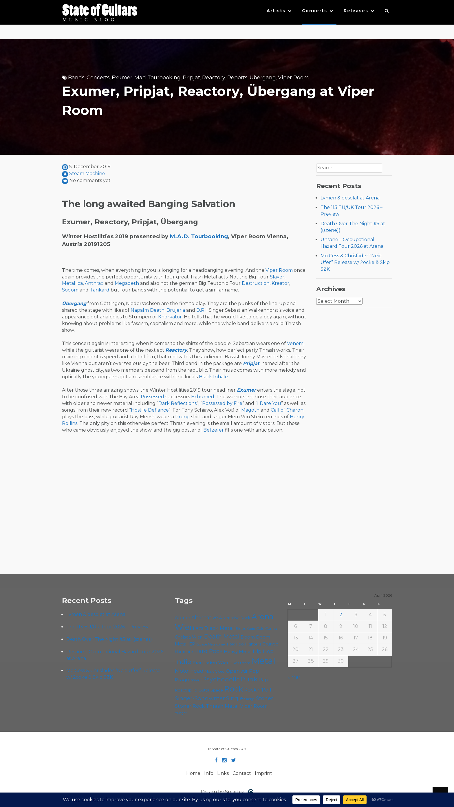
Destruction (256, 283)
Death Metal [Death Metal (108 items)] (221, 636)
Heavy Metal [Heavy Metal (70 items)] (238, 651)
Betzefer (213, 430)
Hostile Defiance (150, 410)
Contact (242, 773)
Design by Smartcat (227, 792)
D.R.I (201, 310)
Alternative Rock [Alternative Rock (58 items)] (234, 617)
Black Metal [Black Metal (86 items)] (219, 628)
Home (193, 773)
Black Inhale (213, 376)
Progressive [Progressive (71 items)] (188, 680)
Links (223, 773)
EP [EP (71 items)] (192, 644)
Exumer (122, 77)
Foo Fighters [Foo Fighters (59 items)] (248, 644)
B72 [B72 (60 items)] (199, 628)
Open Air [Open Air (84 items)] (237, 671)
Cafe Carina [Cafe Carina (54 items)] (266, 628)
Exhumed (202, 396)
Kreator (280, 283)
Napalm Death (147, 310)
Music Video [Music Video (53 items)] (215, 671)
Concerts (314, 10)
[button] (387, 12)
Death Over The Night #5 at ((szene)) (109, 639)
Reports (237, 77)
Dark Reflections (177, 403)
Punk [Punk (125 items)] (249, 679)
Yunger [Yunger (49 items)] (181, 713)
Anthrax (94, 283)
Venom (295, 343)
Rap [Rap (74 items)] (263, 680)
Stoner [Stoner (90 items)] (264, 698)
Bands (76, 77)
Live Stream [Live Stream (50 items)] (240, 663)
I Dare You (269, 403)
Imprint (263, 773)
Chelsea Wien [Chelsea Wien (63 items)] (189, 637)
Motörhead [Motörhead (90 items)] (189, 671)
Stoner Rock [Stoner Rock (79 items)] (190, 706)
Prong (182, 416)
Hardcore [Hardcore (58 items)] (184, 651)
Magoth (250, 410)
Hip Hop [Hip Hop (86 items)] (263, 651)
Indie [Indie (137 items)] (183, 662)
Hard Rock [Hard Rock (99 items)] (208, 651)
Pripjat (191, 77)
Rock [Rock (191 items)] (233, 688)
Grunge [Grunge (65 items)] (270, 644)
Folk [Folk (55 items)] (231, 644)
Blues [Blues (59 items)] (240, 628)
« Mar (294, 677)
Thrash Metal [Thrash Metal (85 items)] (222, 706)
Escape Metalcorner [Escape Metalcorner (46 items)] (211, 644)
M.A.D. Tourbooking (199, 236)
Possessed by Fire (222, 403)
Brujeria (175, 310)
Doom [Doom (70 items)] (248, 637)
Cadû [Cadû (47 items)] (251, 629)
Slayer (277, 277)
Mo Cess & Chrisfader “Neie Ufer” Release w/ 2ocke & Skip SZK (355, 262)
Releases (356, 10)
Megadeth (127, 283)
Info (208, 773)
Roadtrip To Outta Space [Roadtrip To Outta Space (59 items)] (199, 690)
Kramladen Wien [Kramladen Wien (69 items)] (211, 662)
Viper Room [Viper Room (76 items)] (254, 706)
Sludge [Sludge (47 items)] (249, 699)
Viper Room (293, 77)
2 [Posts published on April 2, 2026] (340, 614)
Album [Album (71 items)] (182, 617)
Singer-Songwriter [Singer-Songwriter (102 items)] (200, 698)
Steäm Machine (87, 173)
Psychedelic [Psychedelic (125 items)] (221, 679)
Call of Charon (287, 410)
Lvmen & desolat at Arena (350, 198)
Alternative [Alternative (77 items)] (204, 617)
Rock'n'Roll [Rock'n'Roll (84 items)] (257, 690)
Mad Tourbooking (157, 77)
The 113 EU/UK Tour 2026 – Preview (107, 627)
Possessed (152, 396)
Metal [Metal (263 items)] (263, 661)
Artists (276, 10)
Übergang (263, 77)
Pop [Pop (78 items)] (254, 671)
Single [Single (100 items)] (234, 698)
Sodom (70, 290)
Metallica (72, 283)
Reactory (213, 77)
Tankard (99, 290)
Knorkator (170, 317)
